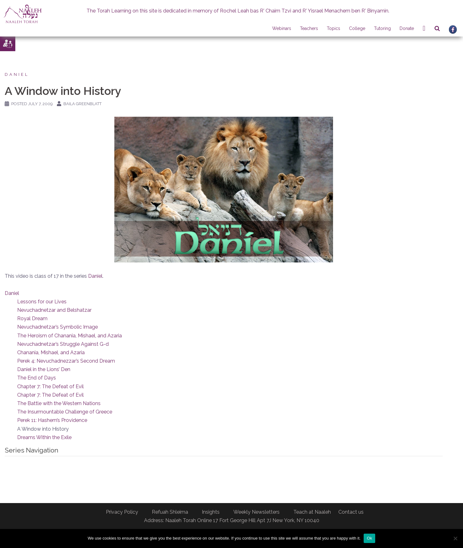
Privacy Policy (122, 512)
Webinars (281, 28)
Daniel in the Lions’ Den (43, 369)
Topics (333, 28)
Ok (369, 538)
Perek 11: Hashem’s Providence (52, 420)
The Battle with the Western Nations (59, 403)
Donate (407, 28)
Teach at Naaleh (312, 512)
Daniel (17, 74)
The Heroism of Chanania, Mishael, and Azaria (69, 336)
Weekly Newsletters (256, 512)
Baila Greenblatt (82, 103)
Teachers (309, 28)
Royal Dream (32, 318)
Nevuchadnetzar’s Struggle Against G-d (63, 344)
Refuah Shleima (170, 512)
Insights (211, 512)
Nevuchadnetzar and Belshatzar (54, 310)
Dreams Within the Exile (44, 437)
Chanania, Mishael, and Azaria (51, 352)
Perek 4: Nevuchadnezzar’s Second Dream (66, 361)
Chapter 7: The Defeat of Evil (50, 386)
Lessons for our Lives (42, 302)
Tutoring (382, 28)
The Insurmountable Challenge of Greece (64, 412)
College (357, 28)
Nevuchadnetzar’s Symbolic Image (57, 327)
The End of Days (36, 378)
